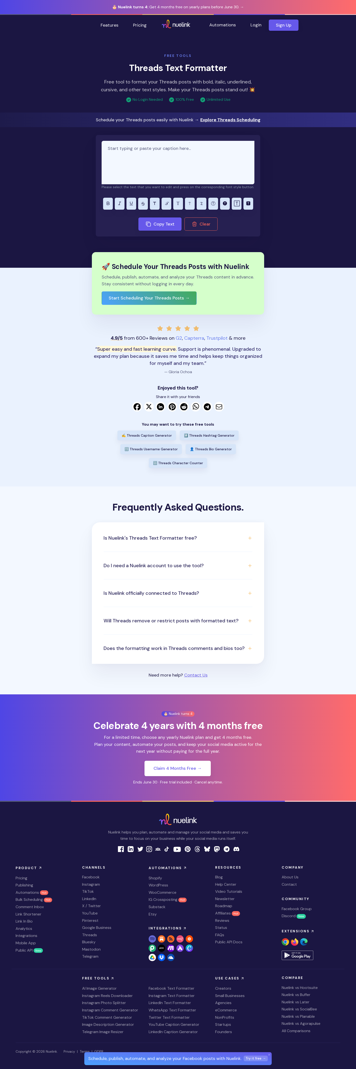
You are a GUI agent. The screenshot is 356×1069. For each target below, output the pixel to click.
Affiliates (227, 913)
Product (29, 868)
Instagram (91, 884)
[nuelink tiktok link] (167, 848)
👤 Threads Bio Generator (211, 449)
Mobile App (26, 943)
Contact (289, 884)
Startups (223, 1024)
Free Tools (98, 978)
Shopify (155, 878)
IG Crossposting (168, 899)
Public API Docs (228, 942)
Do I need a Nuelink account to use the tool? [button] (154, 565)
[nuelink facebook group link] (158, 848)
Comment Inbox (30, 906)
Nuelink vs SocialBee (299, 1009)
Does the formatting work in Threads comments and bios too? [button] (174, 648)
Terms (85, 1051)
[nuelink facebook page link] (121, 848)
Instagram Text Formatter (172, 995)
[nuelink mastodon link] (217, 848)
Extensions (298, 931)
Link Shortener (28, 914)
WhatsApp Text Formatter (172, 1010)
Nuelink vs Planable (298, 1016)
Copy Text (159, 224)
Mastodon (91, 949)
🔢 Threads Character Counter (178, 463)
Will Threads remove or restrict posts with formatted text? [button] (171, 620)
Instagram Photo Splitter (104, 1002)
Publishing (24, 885)
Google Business (96, 927)
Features (109, 25)
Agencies (223, 1002)
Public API (29, 950)
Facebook (91, 877)
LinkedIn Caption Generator (173, 1031)
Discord (294, 915)
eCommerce (226, 1010)
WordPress (158, 885)
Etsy (153, 914)
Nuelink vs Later (295, 1002)
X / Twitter (91, 905)
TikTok (88, 891)
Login (255, 25)
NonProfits (224, 1017)
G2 (179, 338)
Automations (222, 25)
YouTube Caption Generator (174, 1024)
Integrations (26, 935)
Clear (201, 224)
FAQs (219, 934)
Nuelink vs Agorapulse (301, 1023)
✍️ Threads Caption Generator (147, 435)
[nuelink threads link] (197, 848)
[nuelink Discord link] (236, 848)
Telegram (90, 956)
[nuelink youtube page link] (177, 849)
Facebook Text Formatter (171, 988)
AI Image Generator (99, 988)
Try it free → (256, 1058)
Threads (89, 934)
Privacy (69, 1051)
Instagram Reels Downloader (107, 995)
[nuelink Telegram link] (227, 848)
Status (221, 927)
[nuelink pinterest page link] (188, 848)
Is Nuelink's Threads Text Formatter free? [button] (150, 538)
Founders (223, 1031)
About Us (290, 877)
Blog (219, 877)
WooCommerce (162, 892)
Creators (223, 988)
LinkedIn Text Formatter (170, 1002)
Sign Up (283, 25)
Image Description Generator (108, 1024)
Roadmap (223, 905)
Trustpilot (217, 338)
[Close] (269, 1054)
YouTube (90, 913)
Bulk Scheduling (34, 899)
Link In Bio (24, 921)
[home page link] (176, 25)
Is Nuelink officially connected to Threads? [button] (151, 593)
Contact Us (196, 675)
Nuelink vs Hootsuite (300, 987)
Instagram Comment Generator (110, 1010)
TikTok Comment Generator (107, 1017)
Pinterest (90, 920)
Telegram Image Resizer (103, 1031)
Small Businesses (230, 995)
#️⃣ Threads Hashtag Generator (209, 435)
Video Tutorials (228, 891)
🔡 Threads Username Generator (151, 449)
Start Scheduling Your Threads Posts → (149, 298)
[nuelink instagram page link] (149, 848)
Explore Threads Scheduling (230, 120)
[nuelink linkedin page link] (131, 848)
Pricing (140, 25)
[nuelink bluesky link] (207, 848)
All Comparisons (296, 1030)
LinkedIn (89, 898)
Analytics (24, 928)
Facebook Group (297, 908)
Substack (157, 906)
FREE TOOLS (178, 55)
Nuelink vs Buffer (296, 994)
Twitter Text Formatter (169, 1017)
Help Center (225, 884)
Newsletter (225, 898)
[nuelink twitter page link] (140, 848)
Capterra (194, 338)
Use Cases (230, 978)
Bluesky (89, 942)
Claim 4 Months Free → (178, 768)
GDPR (98, 1051)
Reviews (222, 920)
